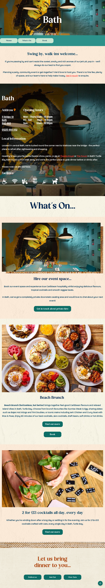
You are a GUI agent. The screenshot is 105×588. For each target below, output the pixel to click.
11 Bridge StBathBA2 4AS (8, 120)
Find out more (52, 424)
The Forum (82, 156)
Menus (9, 41)
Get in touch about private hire (52, 309)
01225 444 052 (9, 129)
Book (44, 41)
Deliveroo (32, 577)
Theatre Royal (67, 156)
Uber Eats (72, 577)
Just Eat (52, 577)
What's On (26, 41)
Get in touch (72, 76)
